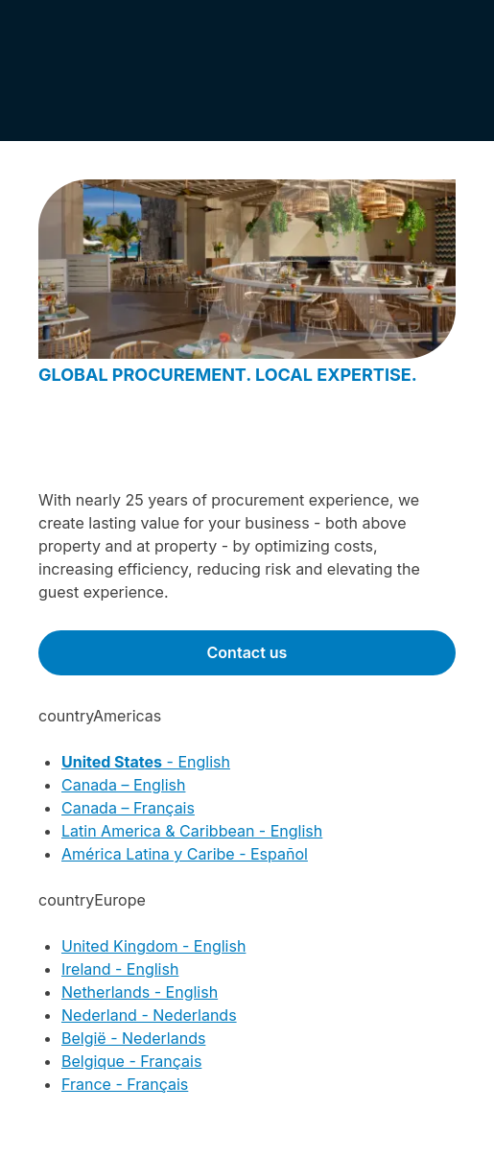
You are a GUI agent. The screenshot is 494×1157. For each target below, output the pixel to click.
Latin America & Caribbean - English (191, 830)
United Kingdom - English (153, 946)
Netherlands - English (139, 992)
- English (145, 761)
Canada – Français (128, 807)
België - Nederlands (133, 1038)
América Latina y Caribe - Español (184, 853)
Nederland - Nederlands (149, 1015)
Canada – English (123, 784)
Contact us (247, 652)
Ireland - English (119, 969)
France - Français (124, 1084)
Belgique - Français (131, 1061)
